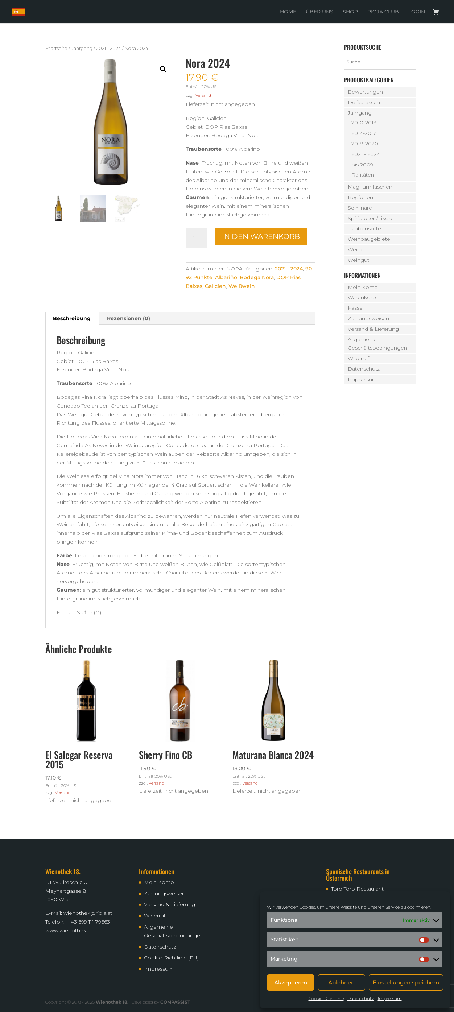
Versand (203, 95)
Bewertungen (365, 91)
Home (288, 12)
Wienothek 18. (112, 1002)
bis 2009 (362, 164)
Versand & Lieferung (373, 329)
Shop (350, 12)
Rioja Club (383, 12)
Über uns (319, 12)
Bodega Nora (257, 277)
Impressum (390, 998)
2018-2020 (364, 143)
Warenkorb (362, 297)
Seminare (360, 208)
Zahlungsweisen (368, 318)
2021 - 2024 (108, 48)
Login (416, 12)
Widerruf (358, 358)
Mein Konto (363, 287)
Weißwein (241, 286)
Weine (356, 249)
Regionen (360, 197)
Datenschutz (360, 998)
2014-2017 (363, 133)
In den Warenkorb (261, 236)
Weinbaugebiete (369, 239)
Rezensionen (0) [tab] (128, 318)
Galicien (215, 286)
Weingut (358, 260)
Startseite (56, 48)
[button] (163, 69)
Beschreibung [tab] (72, 318)
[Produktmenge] (196, 238)
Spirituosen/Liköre (371, 218)
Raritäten (362, 175)
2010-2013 (363, 122)
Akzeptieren (290, 982)
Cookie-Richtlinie (326, 998)
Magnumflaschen (370, 186)
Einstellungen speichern (406, 982)
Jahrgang (81, 48)
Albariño (226, 277)
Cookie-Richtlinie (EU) (171, 957)
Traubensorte (364, 228)
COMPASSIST (175, 1002)
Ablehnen (341, 982)
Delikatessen (364, 102)
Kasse (355, 308)
